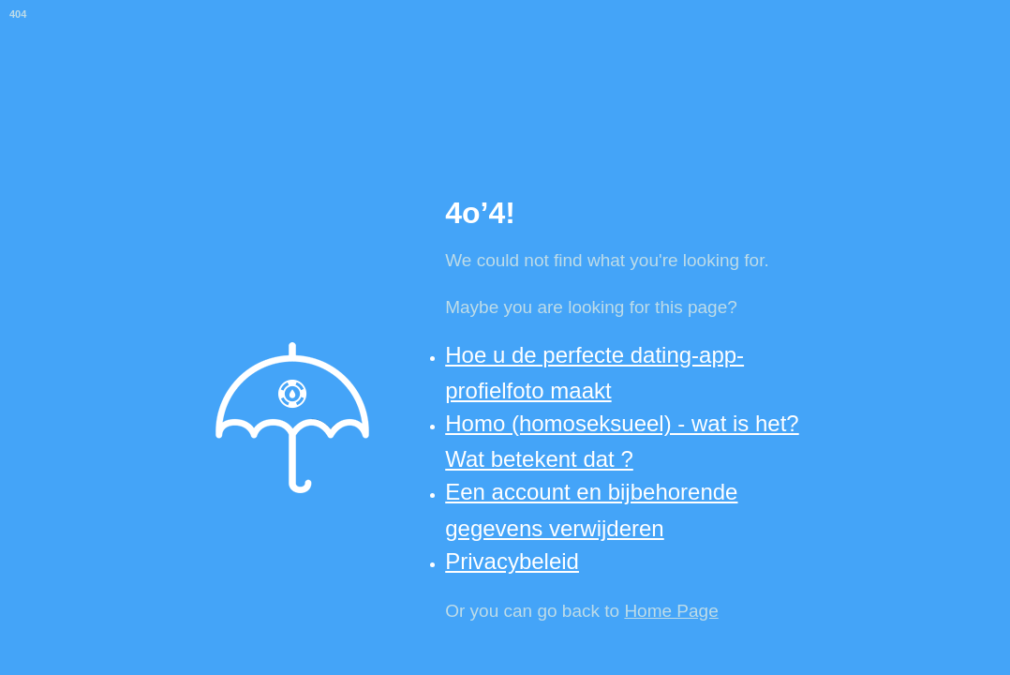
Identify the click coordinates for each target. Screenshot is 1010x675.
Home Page (671, 611)
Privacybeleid (512, 561)
